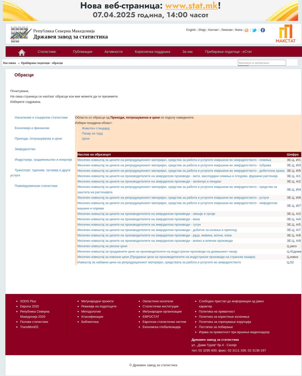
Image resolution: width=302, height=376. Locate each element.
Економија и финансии (32, 128)
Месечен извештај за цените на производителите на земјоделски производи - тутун (139, 224)
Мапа (238, 30)
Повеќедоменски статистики (36, 186)
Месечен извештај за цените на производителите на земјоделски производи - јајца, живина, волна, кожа (154, 235)
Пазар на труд (92, 133)
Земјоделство (25, 149)
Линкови (226, 30)
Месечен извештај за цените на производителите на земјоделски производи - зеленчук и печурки (149, 181)
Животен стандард (95, 128)
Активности (114, 52)
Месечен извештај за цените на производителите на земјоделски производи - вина (138, 219)
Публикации (82, 52)
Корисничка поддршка (152, 52)
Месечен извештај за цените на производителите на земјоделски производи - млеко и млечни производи (155, 241)
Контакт (213, 30)
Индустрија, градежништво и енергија (43, 159)
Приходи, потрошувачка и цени (38, 138)
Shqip (202, 30)
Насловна (9, 63)
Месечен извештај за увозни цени (102, 246)
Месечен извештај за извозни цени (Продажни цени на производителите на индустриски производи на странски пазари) (166, 257)
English (191, 30)
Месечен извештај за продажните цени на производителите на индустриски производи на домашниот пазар (157, 251)
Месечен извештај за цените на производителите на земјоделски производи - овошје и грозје (146, 214)
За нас (187, 52)
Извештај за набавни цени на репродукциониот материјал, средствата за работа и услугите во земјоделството (159, 262)
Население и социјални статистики (41, 117)
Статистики (47, 52)
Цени (85, 138)
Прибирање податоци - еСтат (228, 52)
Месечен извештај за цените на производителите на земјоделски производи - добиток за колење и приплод (157, 230)
